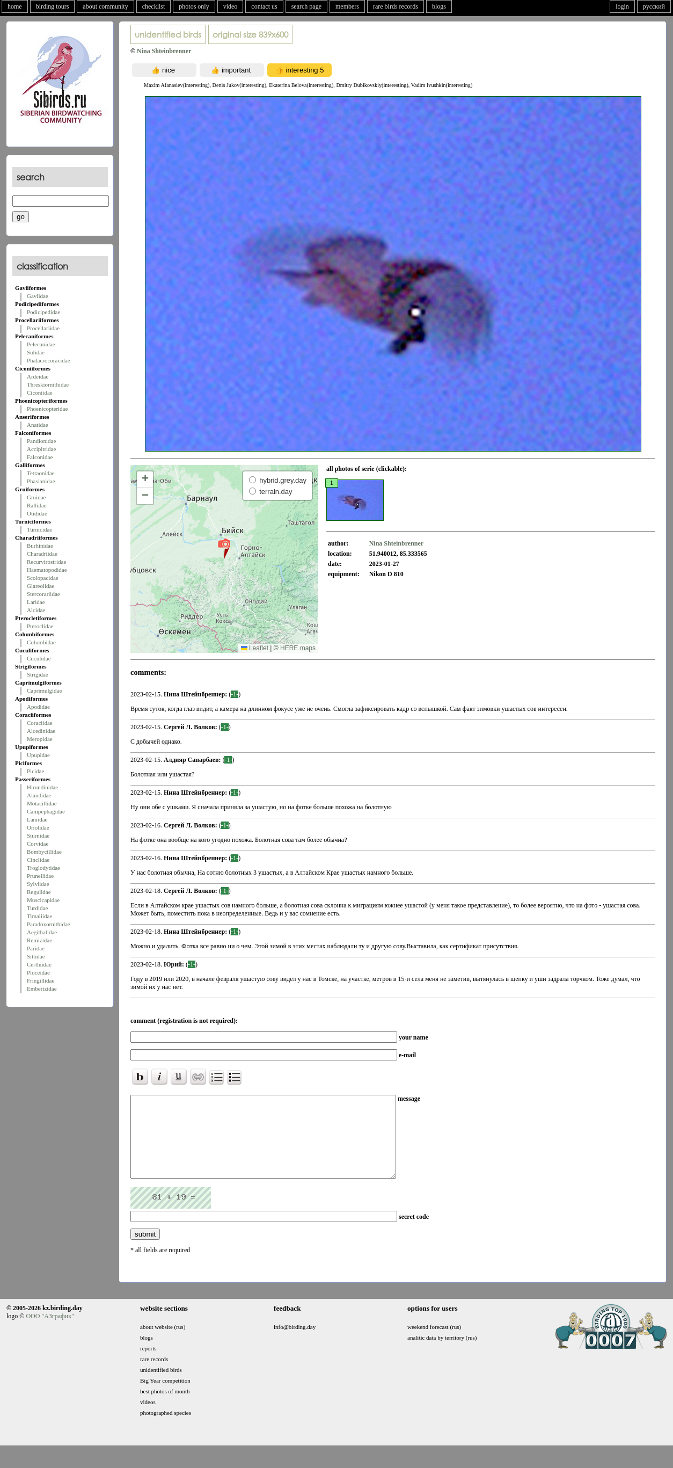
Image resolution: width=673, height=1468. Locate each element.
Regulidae (39, 892)
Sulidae (36, 352)
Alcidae (36, 610)
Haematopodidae (47, 569)
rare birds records (395, 6)
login (622, 6)
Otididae (37, 513)
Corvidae (37, 843)
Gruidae (36, 497)
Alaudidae (39, 795)
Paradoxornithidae (48, 924)
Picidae (35, 771)
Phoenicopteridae (47, 408)
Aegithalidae (42, 932)
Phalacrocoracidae (48, 360)
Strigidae (37, 674)
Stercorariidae (43, 594)
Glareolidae (40, 586)
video (230, 6)
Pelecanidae (41, 344)
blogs (439, 6)
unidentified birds (168, 34)
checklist (153, 6)
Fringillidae (40, 980)
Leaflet (254, 648)
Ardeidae (37, 376)
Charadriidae (42, 553)
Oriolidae (38, 827)
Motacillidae (42, 803)
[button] (224, 548)
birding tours (52, 6)
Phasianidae (41, 481)
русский (654, 6)
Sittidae (36, 956)
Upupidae (38, 755)
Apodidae (38, 706)
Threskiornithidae (48, 384)
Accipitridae (41, 449)
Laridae (36, 602)
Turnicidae (39, 529)
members (347, 6)
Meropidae (40, 739)
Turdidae (37, 908)
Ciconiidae (40, 392)
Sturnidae (38, 835)
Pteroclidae (40, 626)
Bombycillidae (44, 851)
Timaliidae (39, 916)
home (15, 6)
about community (105, 6)
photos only (194, 6)
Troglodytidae (43, 867)
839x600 (250, 34)
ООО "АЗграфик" (50, 1332)
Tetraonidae (41, 473)
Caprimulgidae (44, 690)
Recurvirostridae (46, 561)
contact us (264, 6)
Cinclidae (38, 859)
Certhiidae (39, 964)
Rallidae (37, 505)
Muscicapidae (43, 900)
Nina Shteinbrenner (164, 51)
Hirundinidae (42, 787)
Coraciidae (40, 723)
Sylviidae (38, 884)
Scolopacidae (42, 578)
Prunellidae (40, 876)
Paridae (36, 948)
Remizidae (39, 940)
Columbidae (41, 642)
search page (306, 6)
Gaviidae (37, 296)
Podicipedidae (43, 312)
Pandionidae (41, 441)
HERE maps (298, 648)
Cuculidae (39, 658)
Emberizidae (42, 988)
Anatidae (37, 424)
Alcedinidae (41, 731)
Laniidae (37, 819)
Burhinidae (40, 545)
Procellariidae (43, 328)
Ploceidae (38, 972)
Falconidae (40, 457)
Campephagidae (46, 811)
